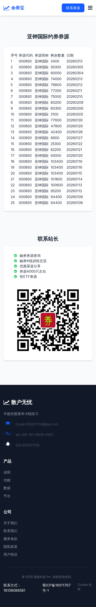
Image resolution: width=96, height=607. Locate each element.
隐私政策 (10, 546)
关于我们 (10, 523)
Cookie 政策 (84, 587)
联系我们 (10, 531)
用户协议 (10, 554)
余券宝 (17, 7)
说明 (6, 472)
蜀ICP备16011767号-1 (56, 588)
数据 (6, 488)
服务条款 (10, 538)
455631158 (30, 445)
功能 (6, 480)
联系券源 (73, 8)
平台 (6, 496)
